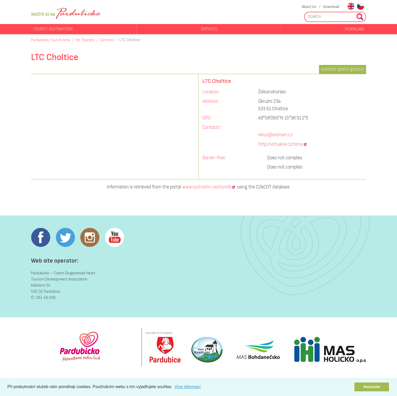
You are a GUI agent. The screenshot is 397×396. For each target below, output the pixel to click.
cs (360, 7)
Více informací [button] (187, 386)
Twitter (65, 237)
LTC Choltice (129, 40)
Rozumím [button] (371, 387)
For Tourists (85, 40)
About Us (309, 6)
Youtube (114, 237)
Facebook (40, 237)
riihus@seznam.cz (275, 135)
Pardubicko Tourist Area (50, 40)
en (350, 7)
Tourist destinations (53, 29)
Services (209, 29)
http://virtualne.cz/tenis (280, 144)
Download (331, 6)
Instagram (90, 237)
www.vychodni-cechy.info (206, 187)
